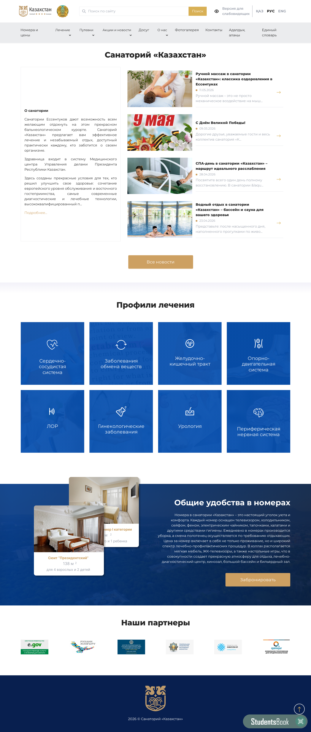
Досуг (144, 30)
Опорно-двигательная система (258, 353)
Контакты (213, 30)
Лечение (62, 30)
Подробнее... (35, 213)
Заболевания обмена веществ (121, 353)
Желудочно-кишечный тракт (189, 353)
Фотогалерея (187, 30)
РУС (271, 11)
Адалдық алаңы (237, 32)
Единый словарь (269, 32)
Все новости (161, 262)
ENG (282, 11)
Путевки (86, 30)
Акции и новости (117, 30)
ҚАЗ (259, 11)
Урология (189, 421)
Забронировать (258, 579)
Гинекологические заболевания (121, 421)
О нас (162, 30)
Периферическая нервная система (258, 421)
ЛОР (52, 421)
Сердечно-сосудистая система (52, 353)
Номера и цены (29, 32)
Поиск (197, 11)
